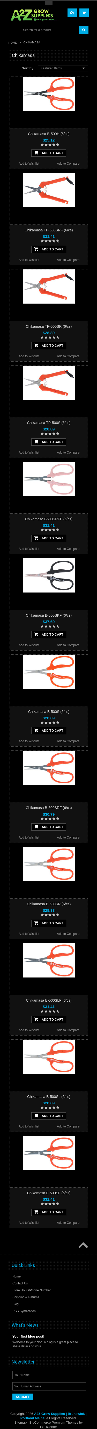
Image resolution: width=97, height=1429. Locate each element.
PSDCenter (48, 1427)
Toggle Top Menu (49, 3)
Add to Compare (68, 163)
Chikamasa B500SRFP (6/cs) (48, 519)
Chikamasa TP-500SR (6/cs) (49, 326)
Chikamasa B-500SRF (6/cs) (49, 808)
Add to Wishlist (29, 163)
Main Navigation (13, 30)
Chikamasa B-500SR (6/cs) (49, 904)
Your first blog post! (28, 1336)
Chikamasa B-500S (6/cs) (49, 712)
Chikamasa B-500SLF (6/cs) (49, 1000)
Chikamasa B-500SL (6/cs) (48, 1097)
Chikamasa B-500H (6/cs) (48, 134)
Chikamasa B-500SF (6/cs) (48, 1193)
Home (13, 42)
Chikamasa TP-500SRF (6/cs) (49, 230)
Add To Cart (48, 152)
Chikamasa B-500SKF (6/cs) (49, 615)
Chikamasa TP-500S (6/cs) (49, 423)
